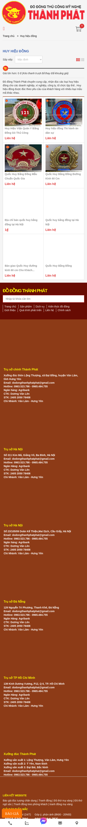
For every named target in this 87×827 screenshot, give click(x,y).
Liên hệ (49, 310)
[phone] (10, 823)
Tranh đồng (45, 800)
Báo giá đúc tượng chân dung (20, 800)
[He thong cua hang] (76, 823)
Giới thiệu (10, 310)
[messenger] (43, 823)
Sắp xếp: (8, 59)
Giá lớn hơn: (10, 73)
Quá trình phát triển (30, 310)
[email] (60, 823)
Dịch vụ (40, 306)
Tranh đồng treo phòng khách (30, 804)
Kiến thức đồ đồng (58, 306)
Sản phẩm (26, 306)
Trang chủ (8, 36)
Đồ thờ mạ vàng (63, 800)
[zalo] (27, 823)
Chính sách (64, 310)
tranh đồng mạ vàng (61, 804)
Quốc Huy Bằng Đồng (59, 265)
